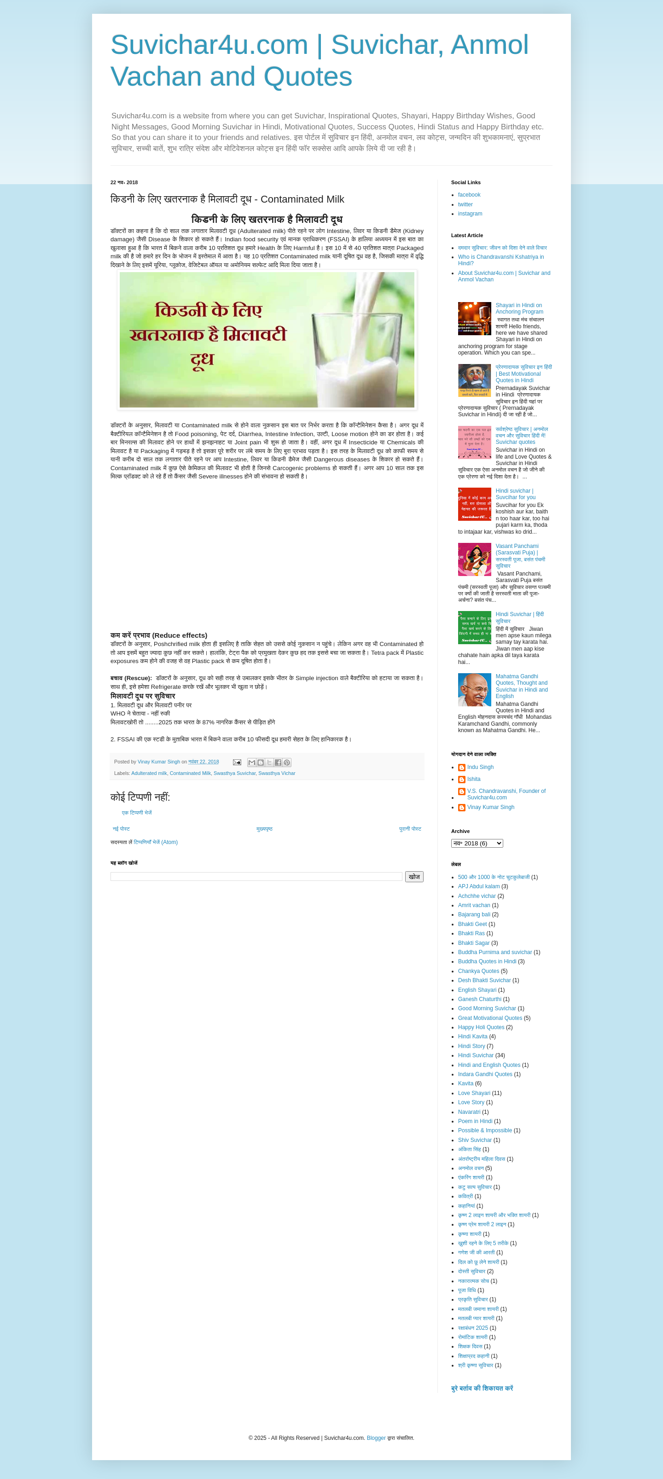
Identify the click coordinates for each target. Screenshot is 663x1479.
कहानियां (466, 1206)
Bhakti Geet (472, 924)
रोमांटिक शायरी (473, 1337)
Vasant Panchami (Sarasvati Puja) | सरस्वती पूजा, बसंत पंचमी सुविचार (520, 556)
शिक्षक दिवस (470, 1346)
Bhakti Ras (471, 933)
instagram (470, 213)
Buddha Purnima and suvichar (495, 952)
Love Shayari (474, 1093)
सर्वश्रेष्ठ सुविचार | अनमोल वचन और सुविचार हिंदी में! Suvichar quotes (522, 436)
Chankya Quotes (478, 971)
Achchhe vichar (477, 896)
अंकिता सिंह (469, 1149)
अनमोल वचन (471, 1168)
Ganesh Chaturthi (479, 999)
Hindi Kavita (473, 1036)
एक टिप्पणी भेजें (137, 812)
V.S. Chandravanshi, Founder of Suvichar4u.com (506, 794)
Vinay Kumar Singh (491, 807)
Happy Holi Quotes (481, 1027)
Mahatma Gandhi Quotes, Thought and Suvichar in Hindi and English (522, 686)
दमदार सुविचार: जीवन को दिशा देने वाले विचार (502, 248)
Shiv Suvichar (475, 1140)
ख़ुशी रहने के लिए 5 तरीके (483, 1243)
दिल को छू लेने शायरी (478, 1262)
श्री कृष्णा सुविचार (475, 1365)
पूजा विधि (467, 1290)
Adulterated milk (149, 773)
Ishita (474, 779)
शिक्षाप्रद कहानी (473, 1356)
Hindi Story (471, 1046)
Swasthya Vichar (276, 773)
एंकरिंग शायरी (471, 1177)
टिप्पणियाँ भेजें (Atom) (156, 842)
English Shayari (477, 990)
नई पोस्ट (121, 829)
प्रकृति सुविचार (473, 1299)
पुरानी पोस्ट (410, 829)
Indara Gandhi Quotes (485, 1074)
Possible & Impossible (485, 1130)
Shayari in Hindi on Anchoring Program (519, 308)
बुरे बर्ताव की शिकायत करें (482, 1388)
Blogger (376, 1438)
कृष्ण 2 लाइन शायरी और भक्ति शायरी (494, 1215)
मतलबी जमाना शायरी (478, 1309)
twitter (465, 204)
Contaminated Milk (190, 773)
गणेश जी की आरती (476, 1252)
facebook (469, 195)
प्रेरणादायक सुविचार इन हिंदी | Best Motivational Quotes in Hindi (524, 374)
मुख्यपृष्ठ (264, 829)
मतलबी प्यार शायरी (476, 1318)
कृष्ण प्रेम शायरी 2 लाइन (482, 1224)
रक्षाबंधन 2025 (473, 1328)
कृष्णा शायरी (469, 1234)
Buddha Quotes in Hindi (487, 961)
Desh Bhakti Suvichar (484, 980)
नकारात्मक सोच (473, 1281)
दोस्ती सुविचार (471, 1271)
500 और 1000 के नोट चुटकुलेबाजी (493, 877)
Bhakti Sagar (474, 943)
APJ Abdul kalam (479, 886)
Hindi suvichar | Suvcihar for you (516, 494)
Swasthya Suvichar (235, 773)
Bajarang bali (474, 914)
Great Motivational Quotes (490, 1018)
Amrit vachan (474, 905)
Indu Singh (480, 767)
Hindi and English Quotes (489, 1065)
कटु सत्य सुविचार (475, 1187)
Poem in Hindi (475, 1121)
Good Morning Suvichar (487, 1008)
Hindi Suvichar (476, 1055)
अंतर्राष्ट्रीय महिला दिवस (481, 1159)
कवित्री (465, 1196)
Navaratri (469, 1112)
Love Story (471, 1102)
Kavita (465, 1083)
